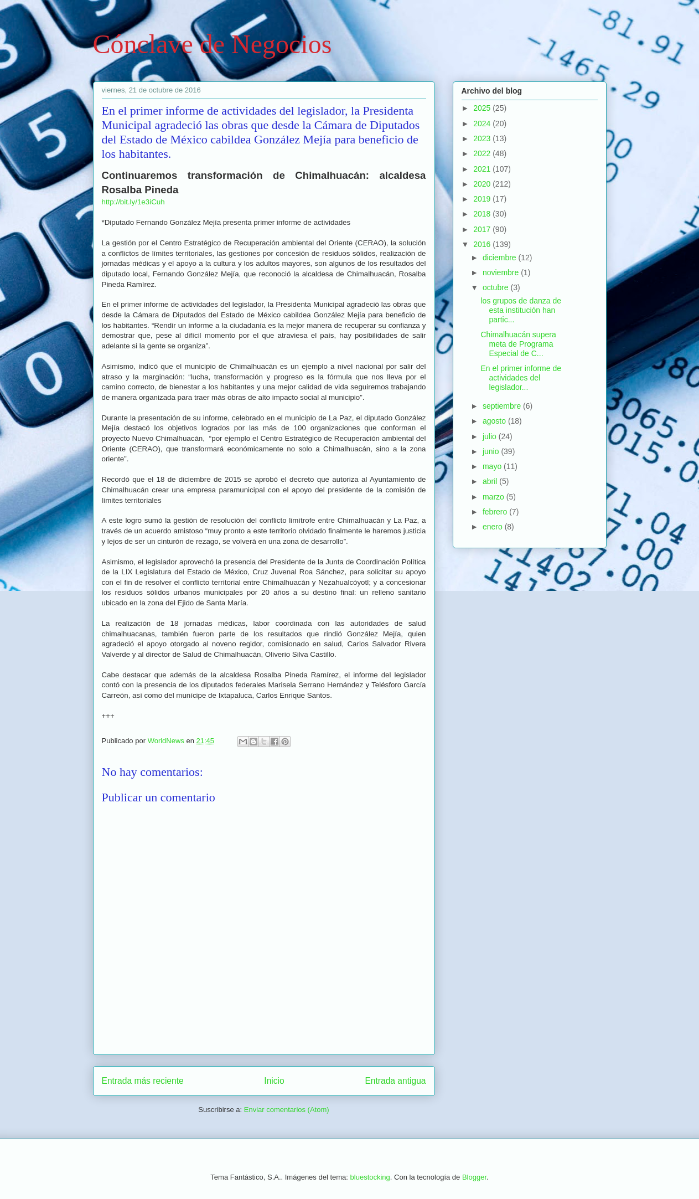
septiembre (503, 406)
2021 (483, 168)
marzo (494, 496)
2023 (483, 138)
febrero (496, 511)
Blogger (474, 1177)
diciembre (501, 257)
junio (492, 451)
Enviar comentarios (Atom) (286, 1109)
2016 (483, 244)
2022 (483, 153)
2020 (483, 183)
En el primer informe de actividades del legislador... (520, 378)
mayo (493, 466)
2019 (483, 198)
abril (491, 481)
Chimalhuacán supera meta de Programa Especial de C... (518, 344)
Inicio (274, 1080)
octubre (497, 287)
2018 (483, 213)
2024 (483, 123)
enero (494, 526)
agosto (495, 420)
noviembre (502, 272)
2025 (483, 108)
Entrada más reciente (143, 1080)
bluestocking (370, 1177)
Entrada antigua (395, 1080)
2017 (483, 229)
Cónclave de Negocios (212, 44)
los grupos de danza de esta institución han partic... (520, 310)
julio (491, 436)
